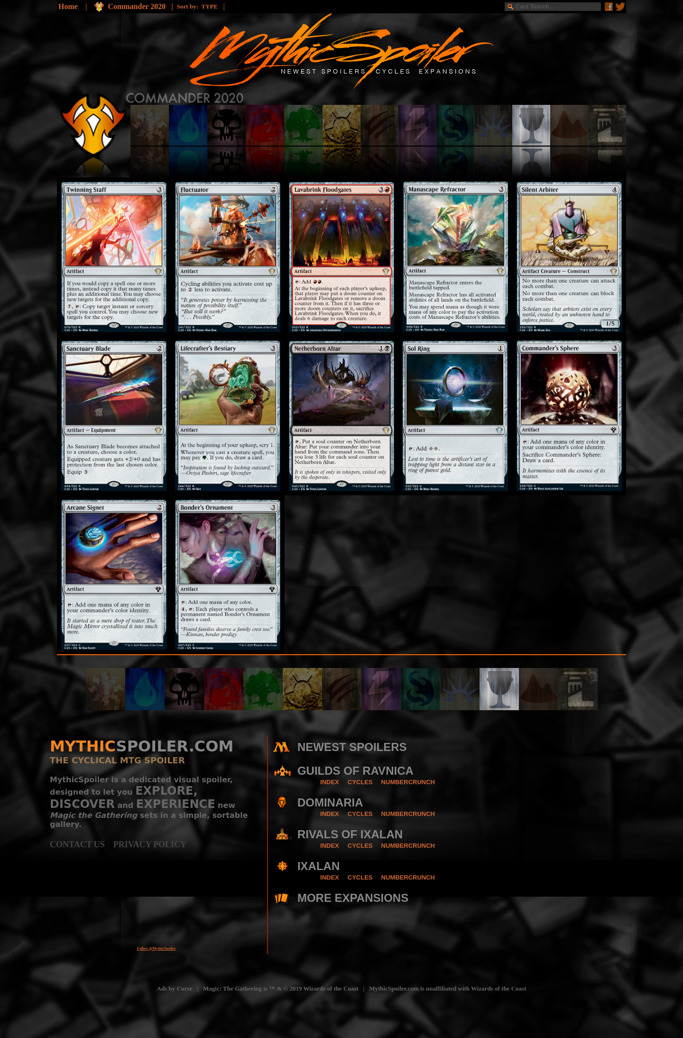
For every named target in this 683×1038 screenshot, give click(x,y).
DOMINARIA (330, 802)
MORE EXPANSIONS (352, 897)
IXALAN (318, 866)
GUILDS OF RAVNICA (355, 770)
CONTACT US (81, 844)
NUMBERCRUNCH (408, 782)
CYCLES (360, 782)
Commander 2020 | (142, 6)
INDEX (329, 782)
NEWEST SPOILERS (352, 747)
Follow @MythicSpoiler (156, 948)
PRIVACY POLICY (150, 844)
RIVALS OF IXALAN (350, 834)
